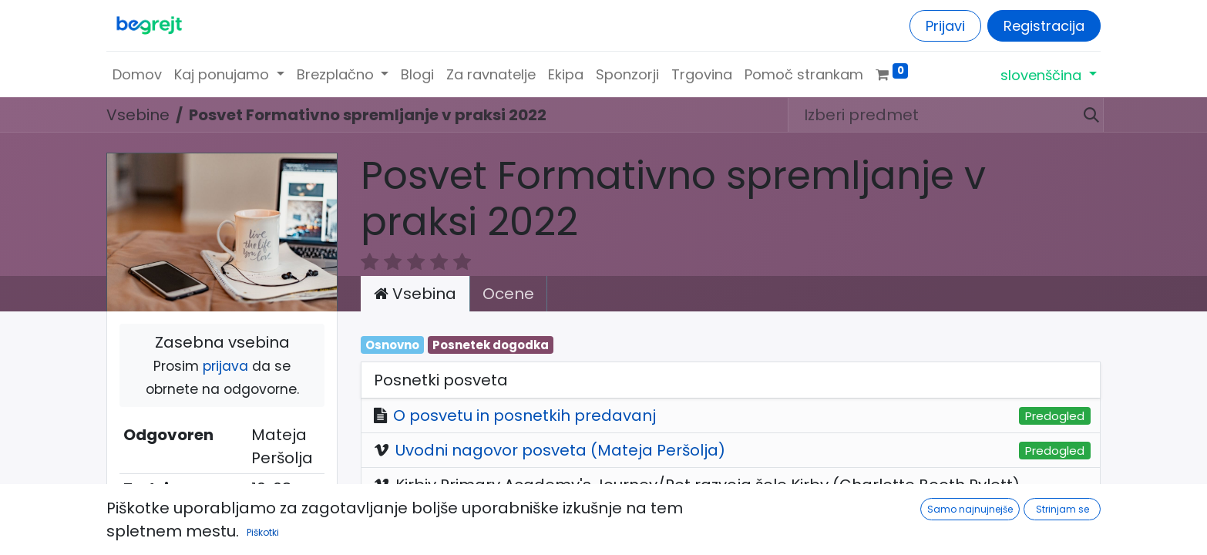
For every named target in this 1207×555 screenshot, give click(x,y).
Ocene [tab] (508, 293)
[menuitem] (137, 74)
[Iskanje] (1085, 115)
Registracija (1044, 25)
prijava (225, 366)
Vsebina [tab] (415, 293)
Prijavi (945, 25)
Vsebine (138, 115)
